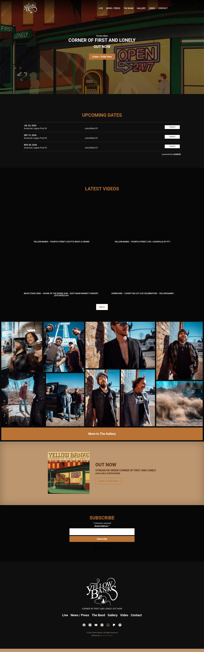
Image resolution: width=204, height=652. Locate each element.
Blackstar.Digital (107, 635)
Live (101, 8)
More (102, 307)
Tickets (172, 127)
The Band (129, 8)
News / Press (113, 8)
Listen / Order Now (102, 56)
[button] (21, 347)
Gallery (141, 8)
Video (152, 8)
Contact (163, 8)
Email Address (102, 526)
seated (177, 154)
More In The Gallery (102, 434)
